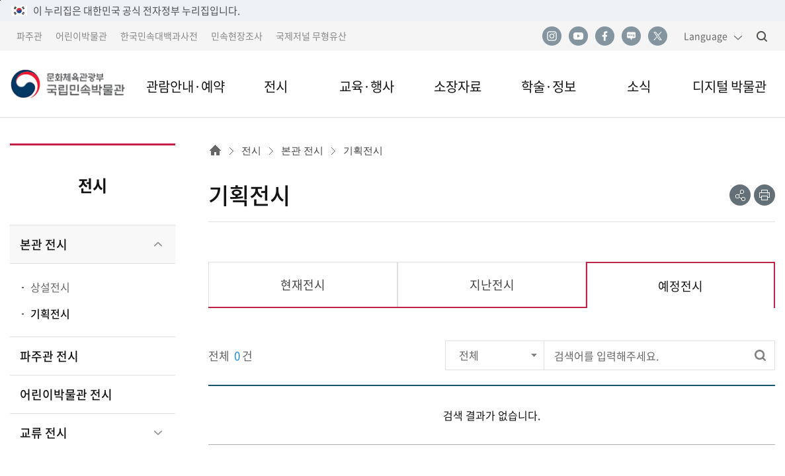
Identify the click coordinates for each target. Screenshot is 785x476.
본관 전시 (43, 244)
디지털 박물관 (729, 86)
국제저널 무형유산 (311, 35)
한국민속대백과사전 (159, 35)
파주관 (29, 35)
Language (705, 35)
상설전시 (50, 287)
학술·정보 (548, 86)
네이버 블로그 (631, 36)
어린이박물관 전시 (66, 394)
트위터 (657, 36)
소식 (639, 86)
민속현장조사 (237, 35)
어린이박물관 (81, 35)
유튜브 (578, 36)
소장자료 (457, 86)
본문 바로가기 (0, 0)
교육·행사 (366, 86)
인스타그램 (551, 36)
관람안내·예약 (185, 86)
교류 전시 (43, 433)
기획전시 (50, 313)
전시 (276, 86)
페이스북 (604, 36)
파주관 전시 (49, 356)
